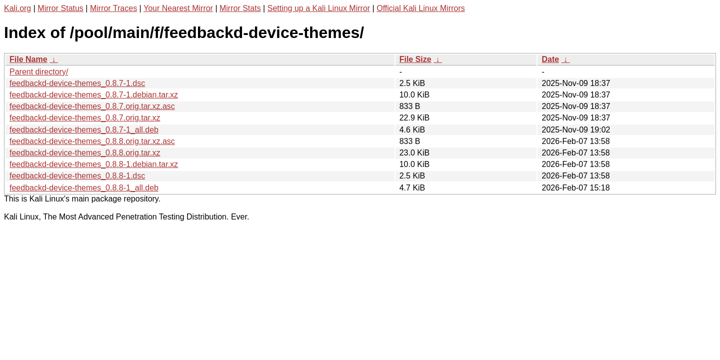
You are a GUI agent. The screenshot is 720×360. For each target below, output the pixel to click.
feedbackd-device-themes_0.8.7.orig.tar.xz (85, 118)
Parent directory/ (39, 72)
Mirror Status (61, 8)
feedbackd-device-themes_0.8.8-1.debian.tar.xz (94, 164)
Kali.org (17, 8)
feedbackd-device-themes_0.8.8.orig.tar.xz (85, 152)
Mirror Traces (113, 8)
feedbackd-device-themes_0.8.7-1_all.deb (84, 130)
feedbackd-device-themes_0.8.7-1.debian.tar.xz (94, 94)
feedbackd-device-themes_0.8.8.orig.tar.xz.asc (92, 141)
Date (550, 59)
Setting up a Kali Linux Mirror (319, 8)
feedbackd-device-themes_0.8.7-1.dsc (77, 83)
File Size (416, 59)
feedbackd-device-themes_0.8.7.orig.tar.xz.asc (92, 106)
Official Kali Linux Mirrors (420, 8)
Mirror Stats (240, 8)
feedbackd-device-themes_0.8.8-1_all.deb (84, 188)
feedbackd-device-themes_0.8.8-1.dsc (77, 176)
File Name (29, 59)
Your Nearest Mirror (178, 8)
